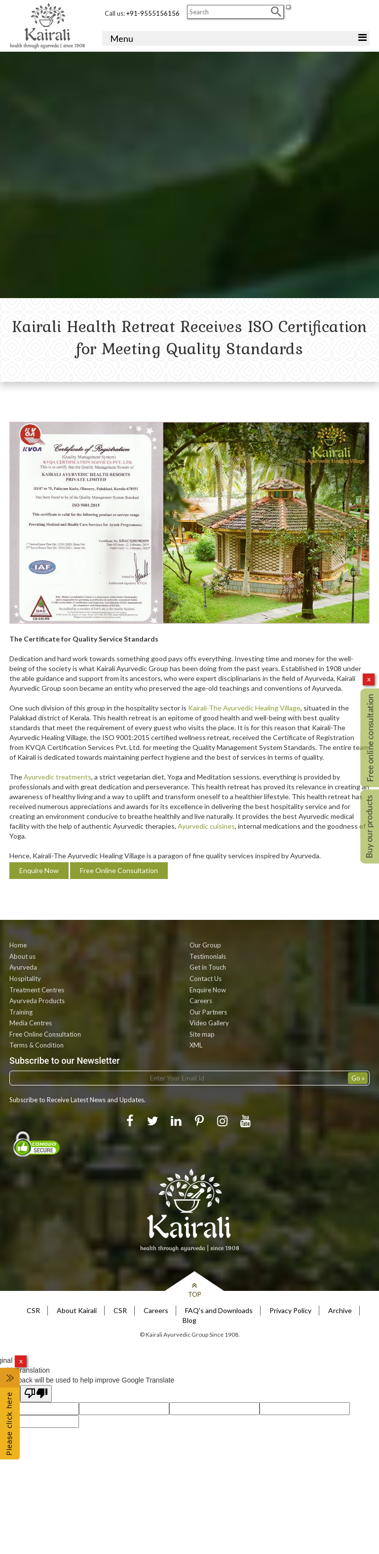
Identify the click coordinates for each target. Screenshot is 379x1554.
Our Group (205, 945)
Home (18, 945)
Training (21, 1012)
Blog (189, 1320)
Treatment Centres (36, 990)
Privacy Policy (290, 1310)
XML (196, 1045)
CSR (33, 1310)
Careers (201, 1001)
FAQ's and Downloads (219, 1310)
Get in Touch (208, 967)
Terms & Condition (36, 1045)
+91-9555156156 (153, 13)
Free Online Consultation (119, 870)
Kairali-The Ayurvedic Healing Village (244, 708)
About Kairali (77, 1310)
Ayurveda (23, 967)
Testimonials (208, 956)
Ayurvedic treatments (57, 777)
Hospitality (25, 978)
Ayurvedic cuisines (206, 826)
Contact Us (206, 978)
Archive (340, 1310)
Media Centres (30, 1023)
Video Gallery (209, 1023)
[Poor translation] (36, 1393)
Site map (202, 1034)
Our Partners (208, 1012)
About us (22, 956)
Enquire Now (39, 870)
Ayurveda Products (37, 1001)
